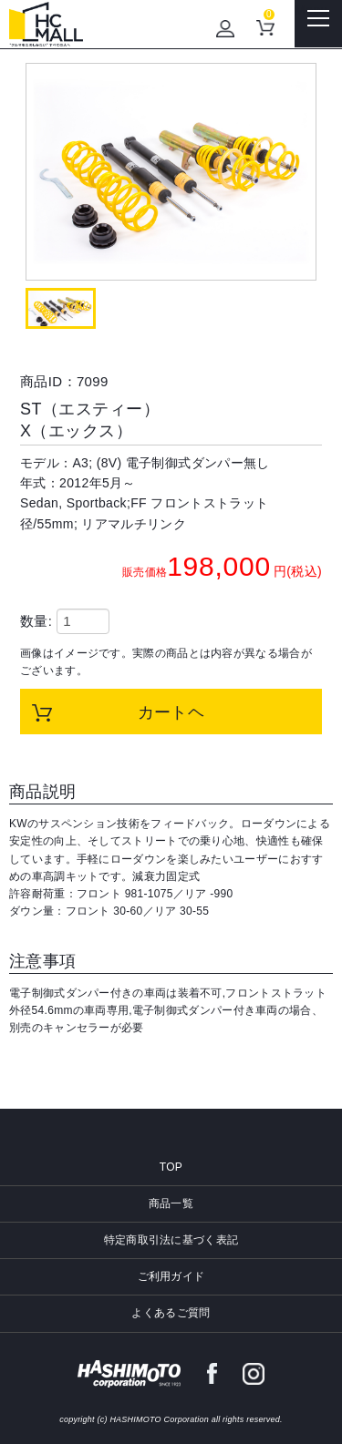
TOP (171, 1167)
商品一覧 (171, 1203)
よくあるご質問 (170, 1312)
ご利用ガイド (171, 1276)
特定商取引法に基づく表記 (171, 1240)
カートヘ (171, 712)
